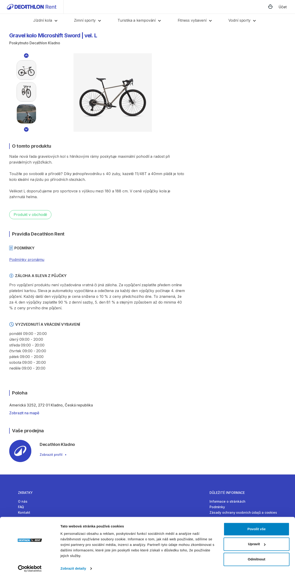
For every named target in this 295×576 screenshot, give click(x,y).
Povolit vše (256, 527)
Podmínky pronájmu (26, 259)
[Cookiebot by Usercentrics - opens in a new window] (30, 567)
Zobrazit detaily (73, 567)
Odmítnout (256, 558)
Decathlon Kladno (45, 43)
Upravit (257, 542)
